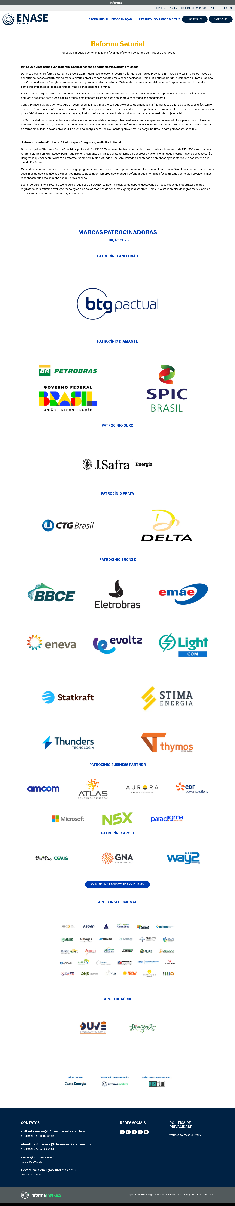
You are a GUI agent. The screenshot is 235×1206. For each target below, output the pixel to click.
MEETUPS (145, 19)
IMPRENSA (201, 8)
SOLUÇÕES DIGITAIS (167, 19)
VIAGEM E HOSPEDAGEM (182, 8)
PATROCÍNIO (221, 19)
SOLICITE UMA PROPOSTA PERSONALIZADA (117, 884)
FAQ (231, 8)
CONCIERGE (162, 8)
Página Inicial (99, 19)
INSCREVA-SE (194, 19)
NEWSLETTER (214, 8)
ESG (225, 8)
